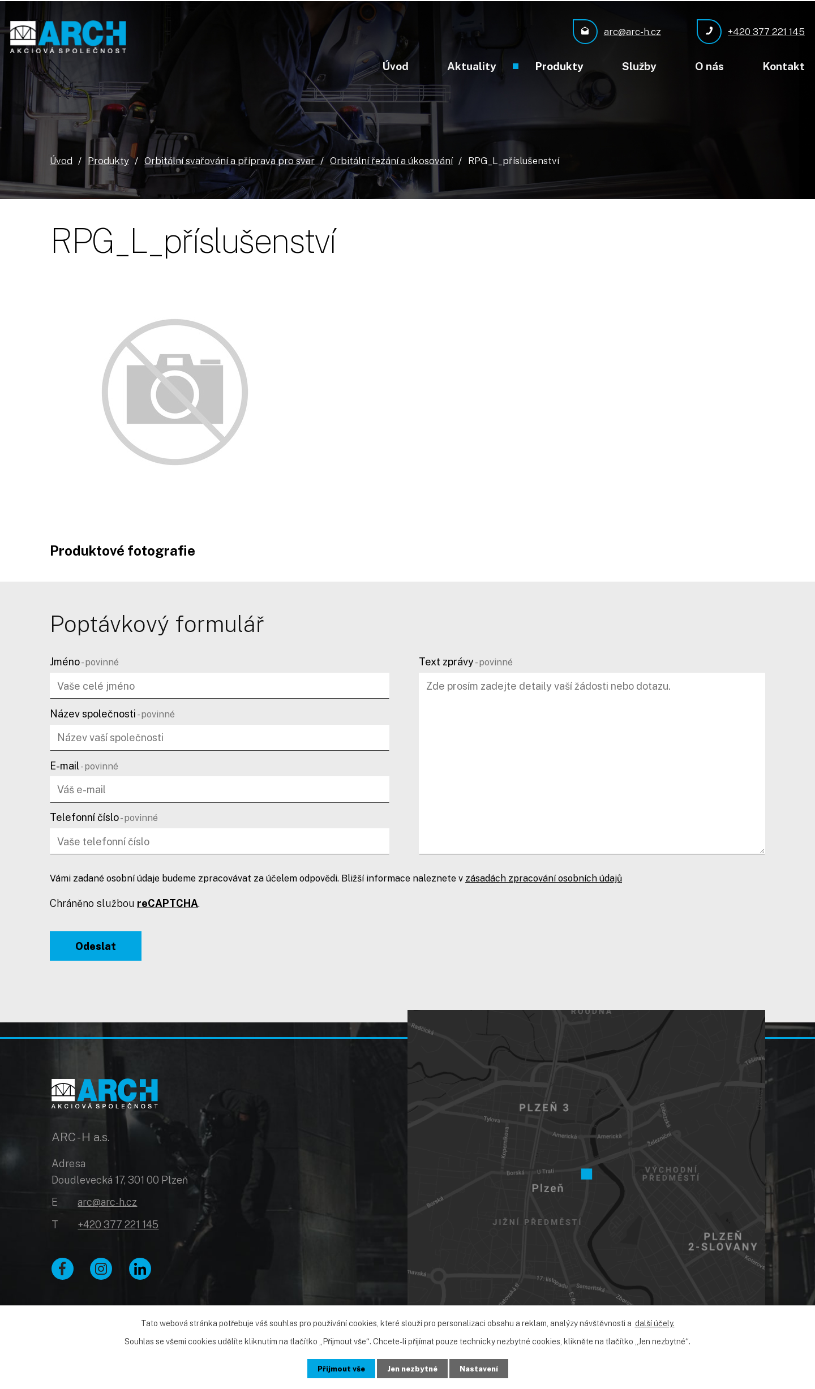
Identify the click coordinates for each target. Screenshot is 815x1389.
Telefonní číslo (104, 817)
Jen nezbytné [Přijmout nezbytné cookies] (412, 1368)
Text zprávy (466, 661)
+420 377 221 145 (118, 1228)
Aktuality (471, 66)
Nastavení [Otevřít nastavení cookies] (482, 1368)
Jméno (84, 661)
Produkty (559, 66)
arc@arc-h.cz (107, 1205)
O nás (709, 66)
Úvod (395, 66)
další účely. (655, 1322)
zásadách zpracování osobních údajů (543, 877)
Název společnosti (112, 713)
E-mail (84, 765)
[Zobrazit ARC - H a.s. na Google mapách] (586, 1163)
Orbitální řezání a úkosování (391, 159)
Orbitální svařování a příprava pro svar (229, 159)
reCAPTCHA (167, 903)
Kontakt (783, 66)
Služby (639, 66)
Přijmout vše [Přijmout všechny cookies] (338, 1368)
